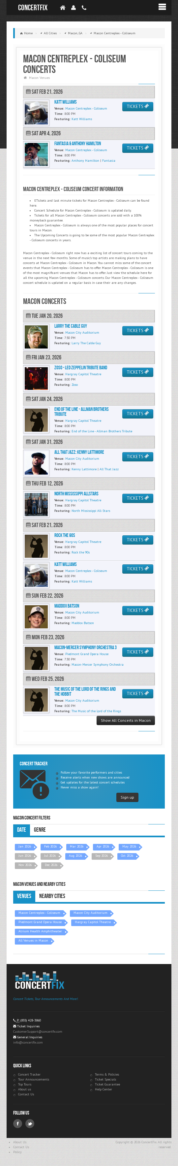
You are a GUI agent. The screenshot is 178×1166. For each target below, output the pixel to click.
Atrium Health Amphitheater (40, 931)
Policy (17, 1152)
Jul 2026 (50, 855)
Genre (40, 829)
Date (21, 829)
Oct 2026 (127, 855)
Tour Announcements (33, 1079)
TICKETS (138, 106)
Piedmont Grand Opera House (40, 922)
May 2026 (129, 846)
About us (24, 1089)
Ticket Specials (105, 1079)
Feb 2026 (50, 846)
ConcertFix (32, 8)
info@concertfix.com (28, 1042)
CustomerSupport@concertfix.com (37, 1031)
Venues (24, 896)
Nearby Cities (52, 896)
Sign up (127, 797)
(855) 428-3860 (30, 1020)
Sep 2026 (101, 855)
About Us (19, 1142)
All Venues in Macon (33, 940)
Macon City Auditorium (90, 913)
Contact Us (26, 1094)
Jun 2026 (24, 855)
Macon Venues (39, 78)
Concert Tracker (29, 1074)
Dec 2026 (51, 865)
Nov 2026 (25, 865)
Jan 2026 (24, 846)
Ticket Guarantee (107, 1084)
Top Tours (24, 1084)
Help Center (103, 1089)
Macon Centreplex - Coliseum (39, 913)
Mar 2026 (76, 846)
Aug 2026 (75, 855)
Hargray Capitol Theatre (93, 922)
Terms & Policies (107, 1074)
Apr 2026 (103, 846)
